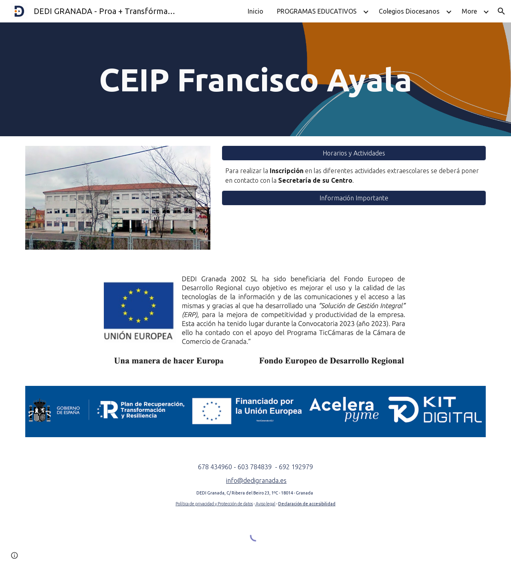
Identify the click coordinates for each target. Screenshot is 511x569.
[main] (255, 79)
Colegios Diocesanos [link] (409, 11)
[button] (501, 11)
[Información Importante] (353, 198)
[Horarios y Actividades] (353, 153)
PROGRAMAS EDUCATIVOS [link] (317, 11)
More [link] (469, 11)
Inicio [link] (255, 11)
